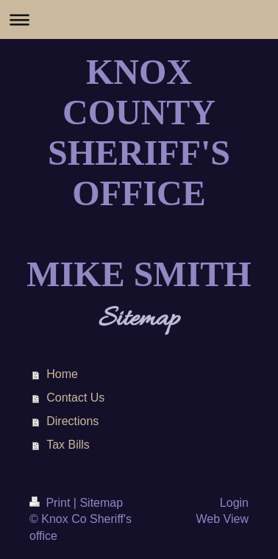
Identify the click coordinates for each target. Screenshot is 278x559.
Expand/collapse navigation (139, 19)
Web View (222, 519)
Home (62, 374)
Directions (72, 421)
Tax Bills (68, 444)
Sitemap (101, 502)
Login (234, 502)
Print (51, 502)
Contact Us (75, 397)
